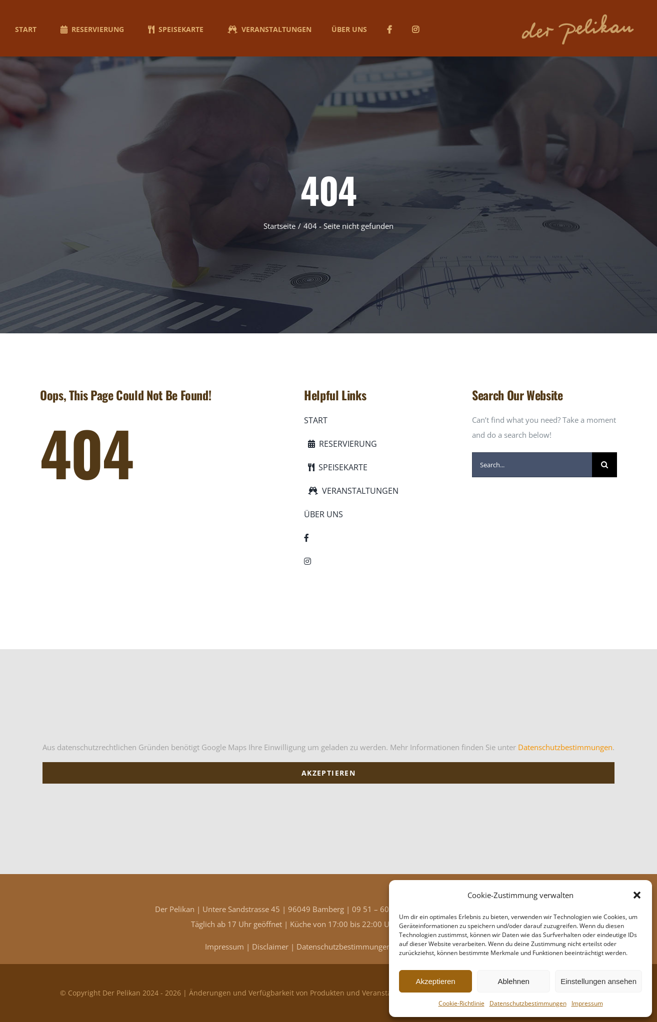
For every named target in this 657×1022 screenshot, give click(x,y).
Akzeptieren (435, 981)
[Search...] (532, 464)
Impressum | (228, 947)
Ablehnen (513, 981)
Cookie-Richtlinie (461, 1003)
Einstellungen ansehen (598, 981)
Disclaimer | (274, 947)
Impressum (587, 1003)
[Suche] (604, 464)
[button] (637, 895)
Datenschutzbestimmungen (528, 1003)
